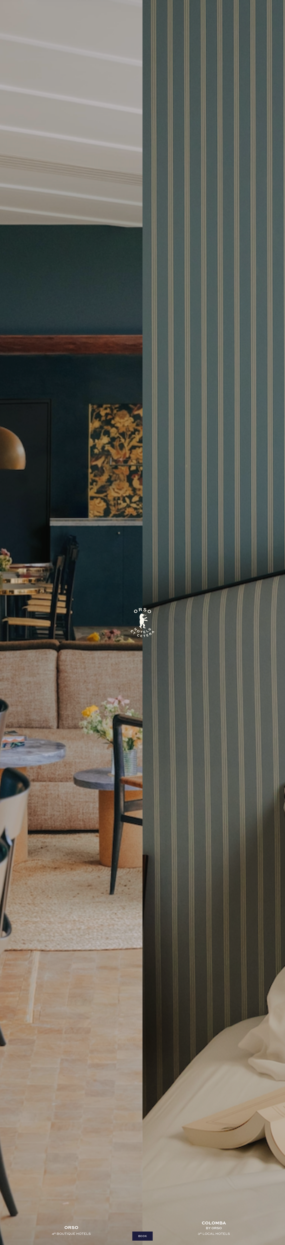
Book (142, 1236)
